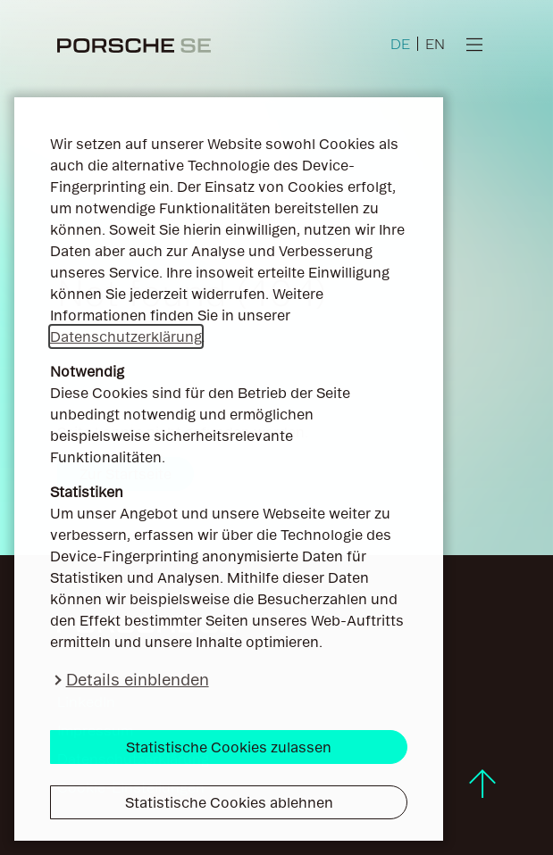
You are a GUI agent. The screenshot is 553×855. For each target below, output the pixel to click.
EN (435, 44)
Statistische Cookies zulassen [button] (228, 747)
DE (400, 44)
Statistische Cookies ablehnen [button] (229, 802)
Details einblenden (137, 679)
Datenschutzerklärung (126, 336)
